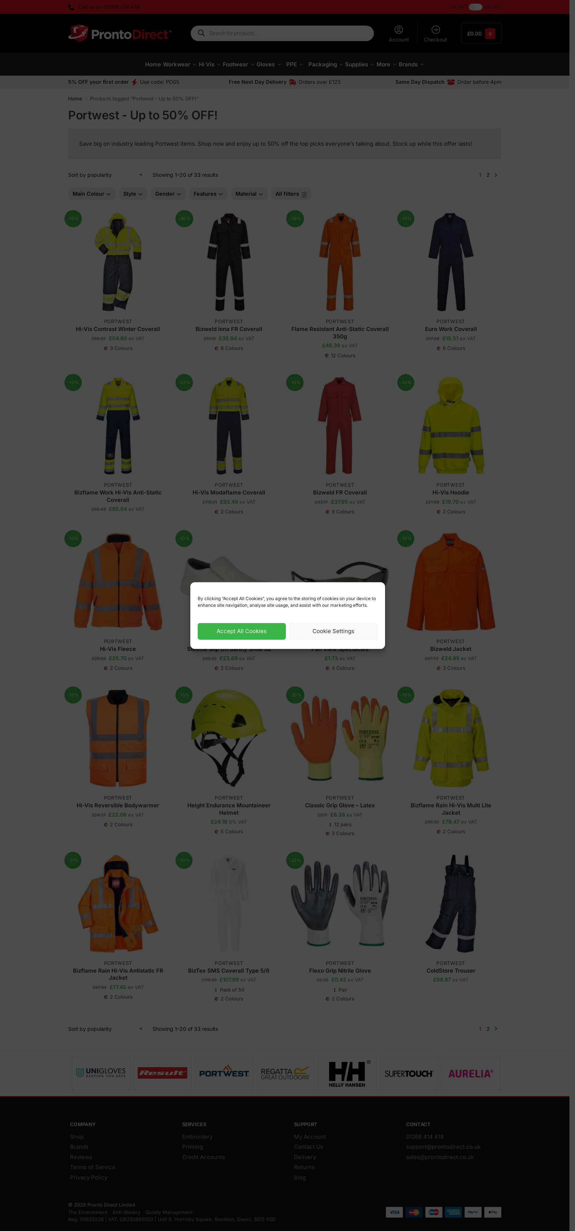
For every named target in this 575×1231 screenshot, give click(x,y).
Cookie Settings (333, 631)
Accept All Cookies (242, 631)
